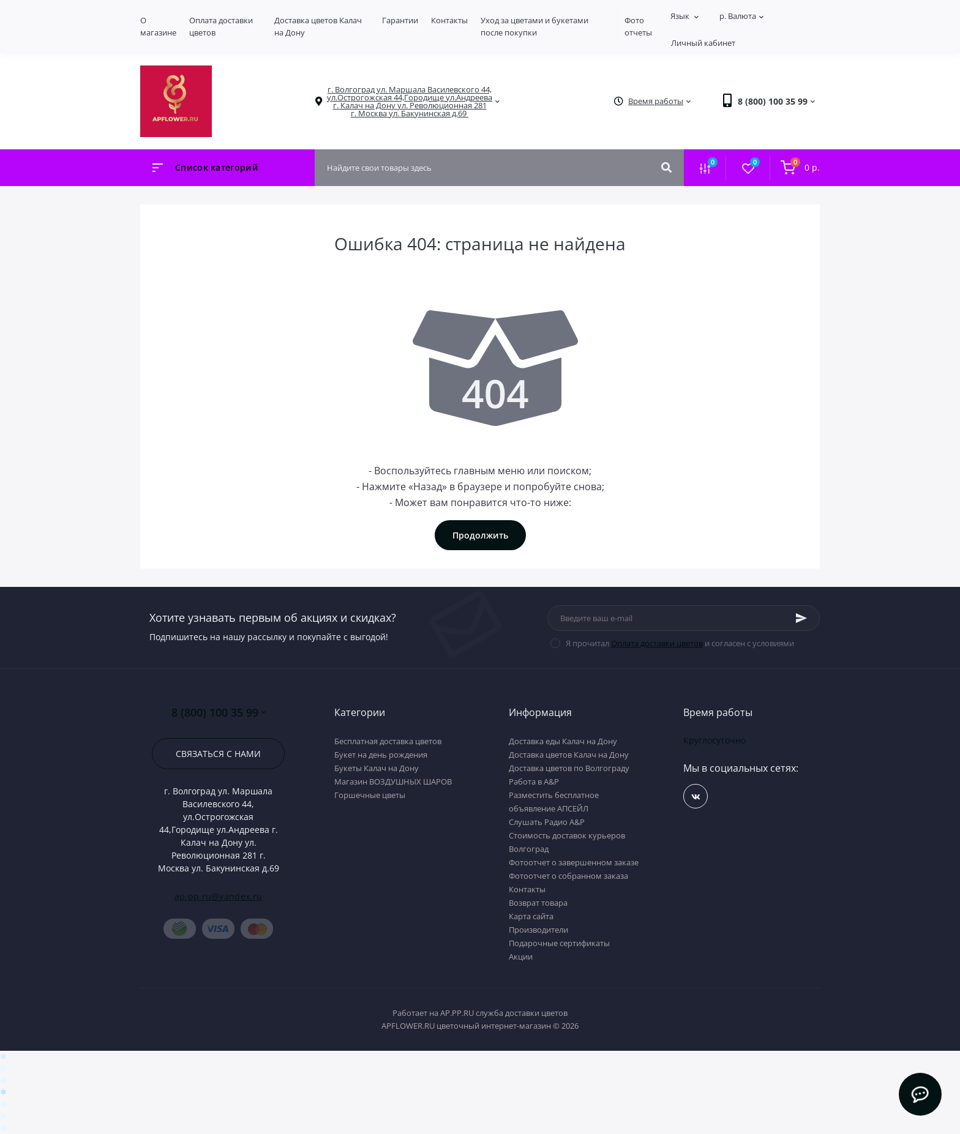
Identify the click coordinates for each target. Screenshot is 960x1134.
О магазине (158, 26)
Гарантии (400, 20)
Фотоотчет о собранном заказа (568, 875)
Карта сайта (531, 916)
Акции (521, 956)
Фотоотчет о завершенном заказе (574, 862)
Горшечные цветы (369, 794)
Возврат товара (538, 902)
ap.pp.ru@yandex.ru (218, 896)
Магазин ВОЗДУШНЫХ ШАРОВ (393, 781)
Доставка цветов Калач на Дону (569, 754)
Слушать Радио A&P (547, 821)
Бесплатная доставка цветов (387, 741)
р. (741, 15)
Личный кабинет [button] (703, 42)
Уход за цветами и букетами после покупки (534, 26)
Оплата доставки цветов (657, 643)
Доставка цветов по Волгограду (569, 768)
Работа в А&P (534, 781)
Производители (538, 929)
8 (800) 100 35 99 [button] (218, 713)
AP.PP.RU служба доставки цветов (504, 1012)
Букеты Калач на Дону (376, 768)
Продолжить (480, 535)
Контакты (449, 20)
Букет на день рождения (380, 754)
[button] (409, 101)
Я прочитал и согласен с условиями (680, 643)
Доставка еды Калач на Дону (563, 741)
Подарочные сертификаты (559, 943)
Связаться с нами (218, 753)
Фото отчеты (638, 26)
